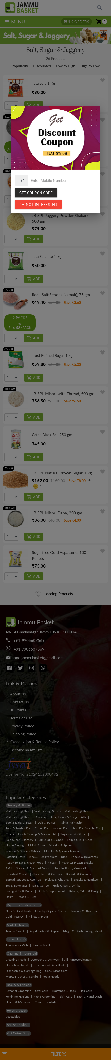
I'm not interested (38, 204)
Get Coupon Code (36, 193)
